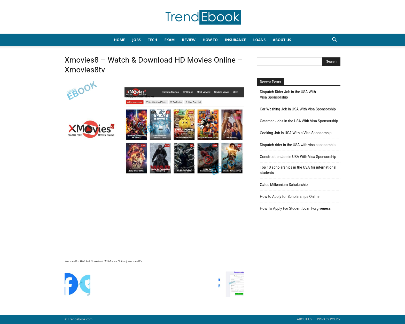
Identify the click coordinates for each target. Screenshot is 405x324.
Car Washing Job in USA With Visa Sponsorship (298, 109)
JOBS (136, 39)
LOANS (259, 39)
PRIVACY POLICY (328, 319)
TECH (152, 39)
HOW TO (210, 39)
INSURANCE (235, 39)
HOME (119, 39)
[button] (334, 40)
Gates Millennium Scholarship (284, 185)
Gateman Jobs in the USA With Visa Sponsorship (299, 121)
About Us (282, 39)
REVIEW (188, 39)
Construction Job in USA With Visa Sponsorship (298, 157)
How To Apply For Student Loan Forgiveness (295, 208)
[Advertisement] (154, 221)
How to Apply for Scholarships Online (290, 196)
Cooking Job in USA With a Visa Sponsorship (296, 133)
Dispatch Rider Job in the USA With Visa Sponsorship (288, 94)
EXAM (169, 39)
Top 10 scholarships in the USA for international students (298, 170)
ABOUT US (304, 319)
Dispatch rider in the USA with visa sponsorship (298, 145)
